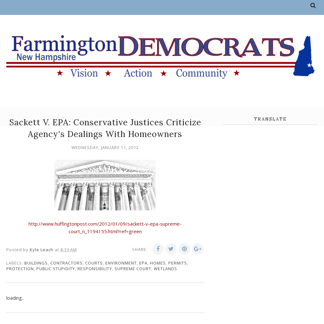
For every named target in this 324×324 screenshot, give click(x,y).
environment (121, 263)
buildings (36, 263)
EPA (143, 263)
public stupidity (55, 268)
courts (94, 263)
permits (177, 263)
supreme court (133, 268)
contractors (66, 263)
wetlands (165, 268)
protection (20, 268)
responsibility (95, 268)
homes (158, 263)
